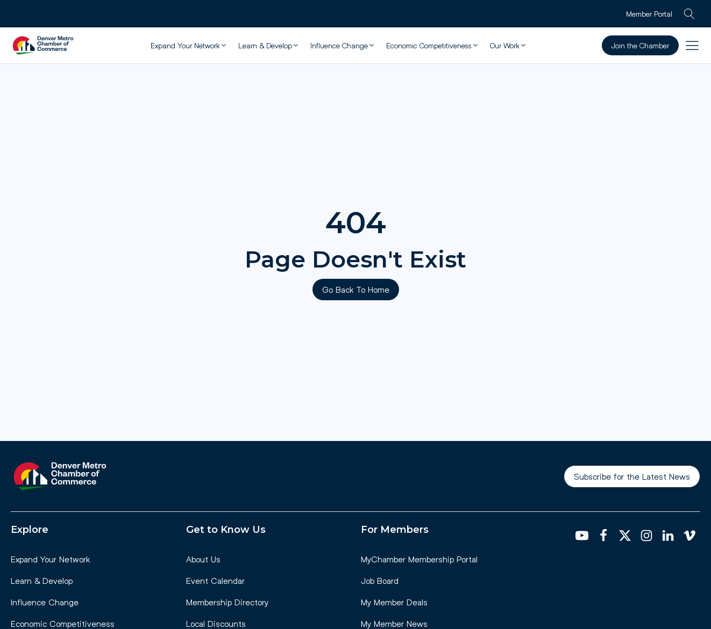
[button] (189, 45)
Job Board (380, 580)
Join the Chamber (640, 45)
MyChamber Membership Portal (419, 559)
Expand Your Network (50, 559)
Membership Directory (227, 602)
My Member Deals (394, 602)
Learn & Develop (42, 580)
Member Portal (649, 13)
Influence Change (45, 602)
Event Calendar (215, 580)
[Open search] (689, 14)
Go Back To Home (355, 289)
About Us (203, 559)
